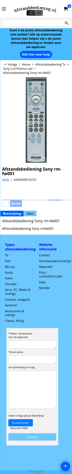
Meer (30, 213)
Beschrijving (12, 213)
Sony (5, 180)
